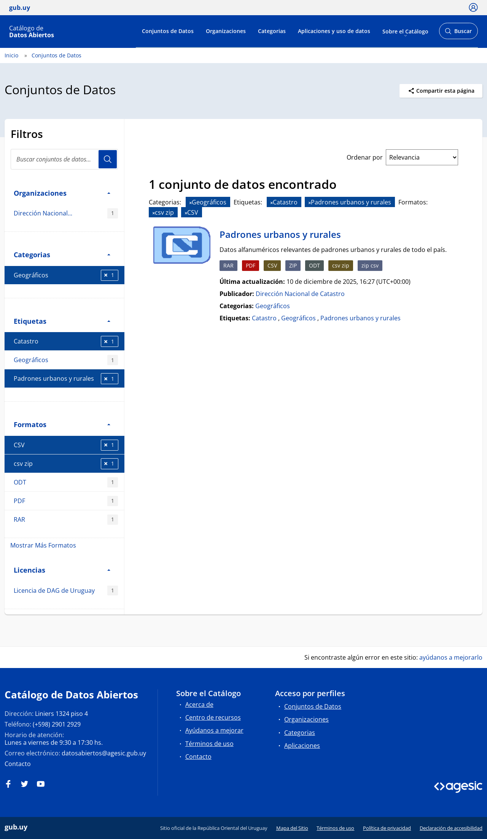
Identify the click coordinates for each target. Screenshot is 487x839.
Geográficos (66, 275)
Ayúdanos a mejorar (214, 730)
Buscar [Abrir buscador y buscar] (458, 33)
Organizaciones (226, 31)
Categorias (272, 31)
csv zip (66, 463)
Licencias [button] (62, 570)
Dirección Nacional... (66, 213)
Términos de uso (209, 743)
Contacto (18, 764)
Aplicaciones (302, 745)
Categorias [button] (62, 254)
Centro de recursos (213, 717)
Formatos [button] (62, 424)
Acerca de (199, 704)
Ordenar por (365, 157)
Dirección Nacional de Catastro (300, 294)
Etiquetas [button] (62, 321)
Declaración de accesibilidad (451, 828)
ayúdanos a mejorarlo (450, 657)
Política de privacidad (387, 828)
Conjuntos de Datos (168, 31)
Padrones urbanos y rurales (66, 378)
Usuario (108, 159)
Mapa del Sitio (292, 828)
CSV (66, 445)
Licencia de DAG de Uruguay (66, 591)
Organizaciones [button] (62, 193)
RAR (66, 519)
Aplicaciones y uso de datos (334, 31)
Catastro (66, 341)
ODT (66, 482)
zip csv (370, 265)
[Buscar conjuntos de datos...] (64, 159)
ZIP (293, 265)
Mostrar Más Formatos (43, 545)
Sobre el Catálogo (405, 31)
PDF (66, 501)
